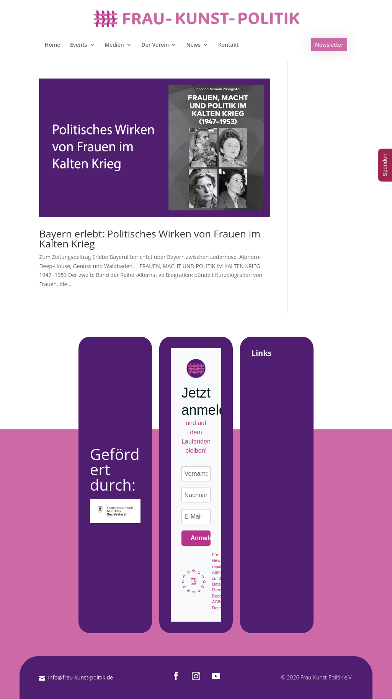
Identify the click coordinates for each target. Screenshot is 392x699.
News (193, 45)
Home (52, 45)
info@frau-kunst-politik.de (80, 677)
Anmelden (201, 538)
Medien (114, 45)
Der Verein (155, 45)
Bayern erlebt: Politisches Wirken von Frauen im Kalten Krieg (149, 238)
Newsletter (329, 44)
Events (78, 45)
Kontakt (228, 45)
